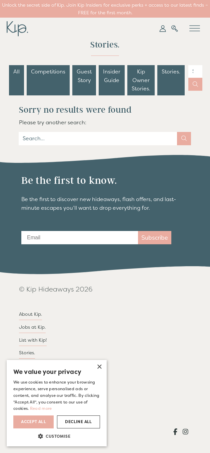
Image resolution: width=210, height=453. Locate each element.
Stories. (171, 71)
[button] (162, 28)
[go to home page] (17, 28)
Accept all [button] (33, 421)
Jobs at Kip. (32, 327)
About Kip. (30, 314)
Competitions (48, 71)
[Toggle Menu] (194, 29)
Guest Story (84, 75)
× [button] (99, 367)
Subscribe (154, 238)
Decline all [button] (78, 421)
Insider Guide (111, 75)
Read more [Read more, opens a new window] (41, 408)
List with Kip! (33, 340)
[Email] (79, 237)
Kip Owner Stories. (141, 80)
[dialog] (57, 403)
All (16, 71)
